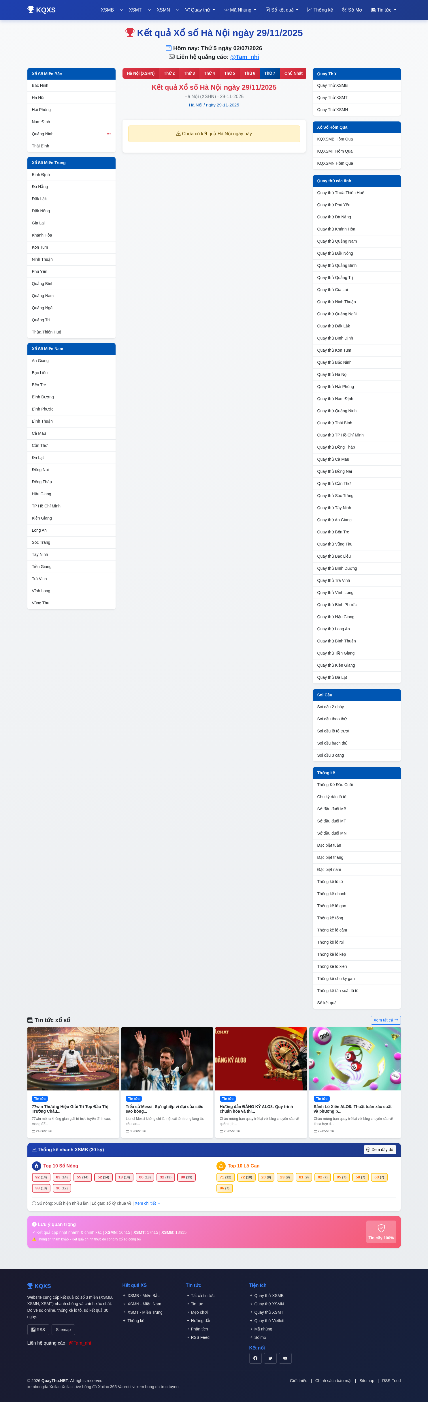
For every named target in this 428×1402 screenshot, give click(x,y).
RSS (37, 1328)
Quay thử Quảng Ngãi (337, 314)
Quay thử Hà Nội (332, 374)
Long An (39, 530)
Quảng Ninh (71, 134)
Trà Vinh (39, 578)
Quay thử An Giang (334, 520)
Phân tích (197, 1329)
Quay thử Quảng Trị (335, 277)
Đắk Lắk (39, 198)
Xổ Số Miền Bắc (47, 74)
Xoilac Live (71, 1385)
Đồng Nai (40, 469)
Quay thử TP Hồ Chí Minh (340, 435)
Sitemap (58, 1328)
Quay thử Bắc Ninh (334, 362)
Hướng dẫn (199, 1320)
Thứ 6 (249, 73)
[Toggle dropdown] (121, 10)
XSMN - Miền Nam (141, 1304)
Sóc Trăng (41, 542)
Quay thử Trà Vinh (333, 580)
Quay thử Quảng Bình (337, 265)
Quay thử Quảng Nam (337, 241)
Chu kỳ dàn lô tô (331, 796)
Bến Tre (39, 385)
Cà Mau (39, 433)
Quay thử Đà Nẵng (334, 217)
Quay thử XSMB (266, 1295)
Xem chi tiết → (148, 1203)
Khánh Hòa (42, 235)
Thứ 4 (209, 73)
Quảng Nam (43, 295)
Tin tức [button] (382, 10)
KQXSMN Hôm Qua (335, 163)
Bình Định (41, 174)
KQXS (41, 10)
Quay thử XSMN (266, 1304)
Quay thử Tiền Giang (336, 653)
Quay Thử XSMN (332, 109)
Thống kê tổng (330, 918)
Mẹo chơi (197, 1312)
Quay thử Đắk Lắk (333, 326)
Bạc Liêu (40, 372)
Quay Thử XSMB (332, 85)
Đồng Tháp (42, 481)
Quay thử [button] (198, 10)
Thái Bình (40, 146)
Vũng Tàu (40, 603)
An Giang (40, 360)
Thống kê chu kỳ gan (336, 978)
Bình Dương (43, 397)
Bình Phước (43, 409)
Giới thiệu (299, 1379)
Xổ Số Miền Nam (47, 348)
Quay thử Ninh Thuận (336, 301)
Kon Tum (40, 247)
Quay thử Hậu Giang (336, 616)
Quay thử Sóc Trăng (335, 495)
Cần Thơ (40, 445)
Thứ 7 (269, 73)
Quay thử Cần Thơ (334, 483)
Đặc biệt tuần (329, 845)
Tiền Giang (42, 566)
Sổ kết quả (327, 1002)
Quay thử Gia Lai (332, 289)
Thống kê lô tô (330, 881)
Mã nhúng (260, 1329)
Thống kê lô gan (331, 906)
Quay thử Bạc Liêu (334, 556)
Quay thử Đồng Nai (334, 471)
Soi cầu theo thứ (332, 719)
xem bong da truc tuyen (157, 1385)
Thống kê (320, 10)
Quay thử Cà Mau (333, 459)
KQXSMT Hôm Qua (335, 151)
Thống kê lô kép (331, 954)
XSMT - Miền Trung (142, 1312)
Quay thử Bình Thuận (336, 641)
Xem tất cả (386, 1020)
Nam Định (41, 121)
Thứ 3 (189, 73)
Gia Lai (38, 223)
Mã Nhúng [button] (238, 10)
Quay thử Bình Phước (337, 604)
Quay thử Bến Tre (333, 532)
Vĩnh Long (41, 590)
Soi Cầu (324, 695)
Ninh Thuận (42, 259)
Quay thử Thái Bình (334, 423)
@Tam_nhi (244, 57)
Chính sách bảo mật (333, 1379)
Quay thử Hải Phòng (335, 386)
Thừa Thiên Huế (46, 332)
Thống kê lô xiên (332, 966)
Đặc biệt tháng (330, 857)
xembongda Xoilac (44, 1385)
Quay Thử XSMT (332, 97)
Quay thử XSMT (266, 1312)
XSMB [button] (107, 10)
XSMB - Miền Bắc (141, 1295)
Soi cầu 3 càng (330, 755)
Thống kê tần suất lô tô (338, 990)
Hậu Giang (41, 494)
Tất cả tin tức (200, 1295)
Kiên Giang (42, 518)
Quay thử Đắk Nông (335, 253)
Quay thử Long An (333, 629)
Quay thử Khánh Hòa (336, 229)
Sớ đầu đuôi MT (331, 821)
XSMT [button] (135, 10)
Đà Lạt (38, 457)
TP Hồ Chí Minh (46, 506)
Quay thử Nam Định (335, 398)
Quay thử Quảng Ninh (337, 410)
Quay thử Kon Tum (334, 350)
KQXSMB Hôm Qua (335, 139)
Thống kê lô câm (332, 930)
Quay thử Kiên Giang (336, 665)
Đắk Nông (41, 211)
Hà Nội (38, 97)
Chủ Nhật (293, 73)
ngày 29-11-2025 (222, 104)
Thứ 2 (169, 73)
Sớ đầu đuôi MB (331, 809)
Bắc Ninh (40, 85)
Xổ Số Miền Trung (49, 162)
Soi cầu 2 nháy (330, 706)
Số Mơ (352, 10)
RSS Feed (198, 1337)
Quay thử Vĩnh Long (335, 592)
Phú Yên (39, 271)
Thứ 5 (229, 73)
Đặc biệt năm (329, 869)
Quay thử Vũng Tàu (334, 544)
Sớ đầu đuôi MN (332, 833)
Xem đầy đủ (379, 1149)
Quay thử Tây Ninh (334, 507)
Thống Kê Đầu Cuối (335, 784)
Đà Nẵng (40, 186)
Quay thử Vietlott (266, 1320)
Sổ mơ (258, 1337)
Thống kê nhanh (331, 893)
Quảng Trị (41, 320)
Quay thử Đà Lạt (332, 677)
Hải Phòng (41, 109)
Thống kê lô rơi (330, 942)
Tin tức (194, 1304)
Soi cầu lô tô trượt (333, 731)
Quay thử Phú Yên (333, 205)
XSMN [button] (163, 10)
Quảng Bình (43, 283)
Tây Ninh (40, 554)
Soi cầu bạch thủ (332, 743)
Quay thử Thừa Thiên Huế (340, 192)
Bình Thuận (42, 421)
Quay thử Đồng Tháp (336, 447)
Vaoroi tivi (126, 1385)
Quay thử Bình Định (335, 338)
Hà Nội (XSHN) (141, 73)
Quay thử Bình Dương (337, 568)
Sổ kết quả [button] (280, 10)
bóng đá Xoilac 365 (99, 1385)
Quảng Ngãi (43, 307)
